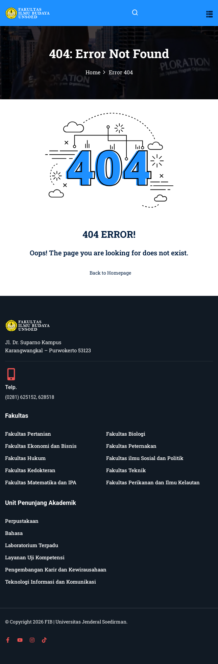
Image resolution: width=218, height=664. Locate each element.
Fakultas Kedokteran (30, 470)
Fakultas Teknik (126, 470)
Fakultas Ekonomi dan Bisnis (41, 445)
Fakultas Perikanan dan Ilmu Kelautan (153, 482)
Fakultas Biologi (125, 433)
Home (93, 72)
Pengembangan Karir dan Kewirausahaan (55, 569)
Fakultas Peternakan (131, 445)
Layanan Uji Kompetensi (35, 557)
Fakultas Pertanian (28, 433)
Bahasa (14, 533)
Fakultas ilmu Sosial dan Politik (145, 458)
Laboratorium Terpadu (31, 545)
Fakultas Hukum (25, 458)
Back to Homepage (109, 273)
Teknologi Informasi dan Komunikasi (50, 581)
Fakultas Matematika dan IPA (40, 482)
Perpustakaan (22, 520)
